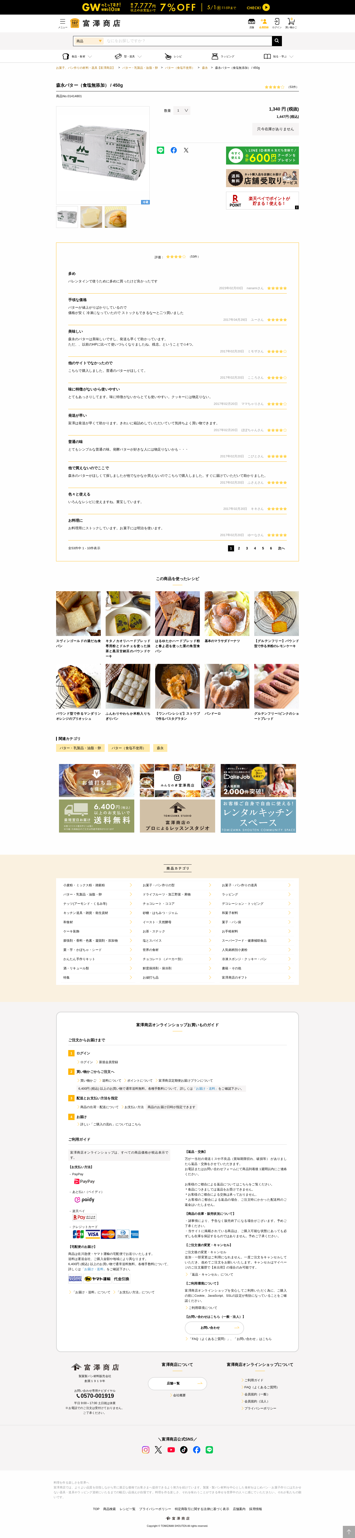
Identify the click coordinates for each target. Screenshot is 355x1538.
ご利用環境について (201, 1308)
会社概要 (177, 1395)
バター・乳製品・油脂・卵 (140, 68)
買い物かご (86, 1080)
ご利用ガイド (252, 1380)
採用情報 (255, 1509)
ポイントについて (138, 1080)
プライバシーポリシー (259, 1408)
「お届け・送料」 (205, 1088)
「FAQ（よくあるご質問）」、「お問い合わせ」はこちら (228, 1339)
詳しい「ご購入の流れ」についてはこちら (108, 1124)
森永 (205, 68)
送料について (109, 1080)
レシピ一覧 (128, 1509)
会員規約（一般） (255, 1394)
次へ (281, 548)
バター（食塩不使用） (180, 68)
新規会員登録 (106, 1062)
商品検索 (109, 1509)
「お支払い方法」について (133, 1292)
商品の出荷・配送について (97, 1107)
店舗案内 (239, 1509)
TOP (96, 1509)
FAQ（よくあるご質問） (260, 1387)
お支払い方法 (132, 1107)
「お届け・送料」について (89, 1292)
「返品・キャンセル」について (209, 1274)
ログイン (84, 1062)
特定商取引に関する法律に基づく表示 (202, 1509)
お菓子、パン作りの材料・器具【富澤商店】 (85, 68)
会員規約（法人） (255, 1401)
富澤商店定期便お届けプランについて (184, 1080)
